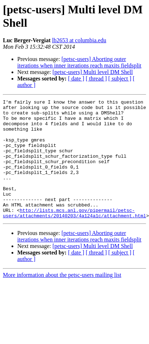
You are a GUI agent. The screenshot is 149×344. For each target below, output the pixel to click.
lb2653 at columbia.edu (79, 40)
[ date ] (76, 78)
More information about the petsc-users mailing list (62, 299)
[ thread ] (96, 78)
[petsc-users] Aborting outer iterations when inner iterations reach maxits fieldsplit (79, 62)
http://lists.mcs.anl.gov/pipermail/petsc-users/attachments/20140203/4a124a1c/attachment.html (74, 236)
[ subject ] (119, 78)
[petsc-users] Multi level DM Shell (93, 72)
